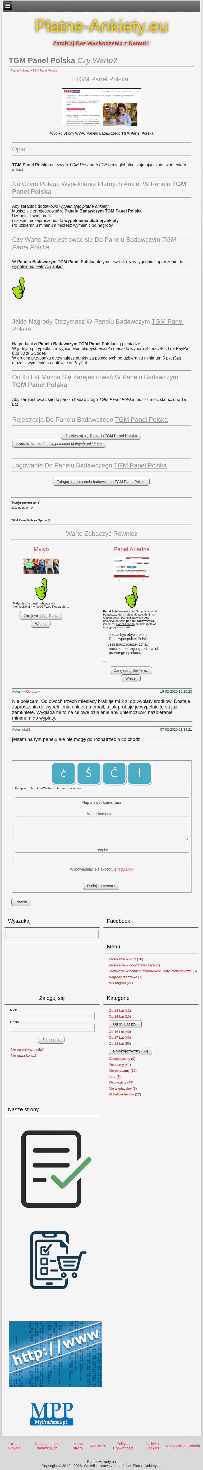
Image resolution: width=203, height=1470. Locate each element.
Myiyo (41, 549)
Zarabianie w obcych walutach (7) (134, 965)
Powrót (21, 902)
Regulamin (97, 1446)
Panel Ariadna (131, 549)
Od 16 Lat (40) (120, 1032)
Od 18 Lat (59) (120, 1044)
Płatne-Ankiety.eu (101, 26)
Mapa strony (78, 1446)
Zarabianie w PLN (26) (126, 959)
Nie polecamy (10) (123, 1070)
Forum (181, 1446)
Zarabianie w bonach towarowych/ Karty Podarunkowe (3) (153, 971)
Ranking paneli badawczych (47, 1446)
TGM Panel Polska (45, 70)
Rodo (170, 1446)
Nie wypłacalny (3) (123, 1088)
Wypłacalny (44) (121, 1082)
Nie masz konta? (23, 1055)
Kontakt (194, 1446)
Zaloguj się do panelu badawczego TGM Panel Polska (101, 482)
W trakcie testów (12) (125, 1094)
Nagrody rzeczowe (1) (125, 977)
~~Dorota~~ (31, 691)
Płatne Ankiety (20, 70)
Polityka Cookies (152, 1446)
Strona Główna (14, 1446)
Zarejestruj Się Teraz (41, 616)
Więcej (40, 624)
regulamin (125, 869)
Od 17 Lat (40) (120, 1037)
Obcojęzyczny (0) (122, 1059)
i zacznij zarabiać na (59, 444)
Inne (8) (115, 1077)
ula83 (26, 729)
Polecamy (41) (120, 1065)
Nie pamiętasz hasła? (27, 1049)
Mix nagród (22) (121, 983)
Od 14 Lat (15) (120, 1016)
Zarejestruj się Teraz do (101, 436)
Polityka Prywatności (123, 1446)
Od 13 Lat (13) (120, 1011)
